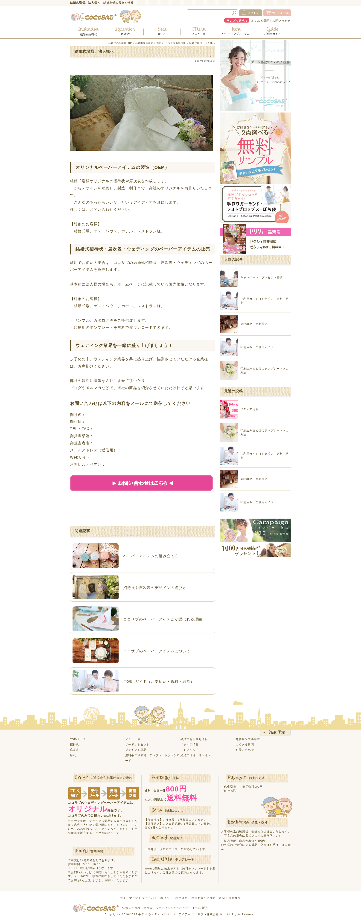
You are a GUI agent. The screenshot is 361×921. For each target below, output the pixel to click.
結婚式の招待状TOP (120, 43)
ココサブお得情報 (175, 43)
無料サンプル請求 (248, 739)
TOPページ (77, 739)
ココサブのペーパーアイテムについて (156, 651)
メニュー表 (132, 739)
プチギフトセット (137, 744)
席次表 (74, 749)
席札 (73, 755)
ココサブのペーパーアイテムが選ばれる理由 (162, 619)
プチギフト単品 (135, 749)
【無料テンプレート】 (194, 868)
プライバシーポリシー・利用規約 (164, 897)
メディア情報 (189, 744)
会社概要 (235, 897)
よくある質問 (260, 20)
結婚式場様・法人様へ (195, 755)
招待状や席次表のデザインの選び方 (154, 588)
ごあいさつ (188, 749)
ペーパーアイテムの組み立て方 (150, 556)
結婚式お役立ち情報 (194, 739)
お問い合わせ (281, 20)
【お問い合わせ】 (104, 872)
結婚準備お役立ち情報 (148, 43)
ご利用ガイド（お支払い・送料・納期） (158, 681)
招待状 (74, 744)
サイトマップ (129, 897)
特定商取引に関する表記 (208, 897)
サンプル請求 (236, 20)
